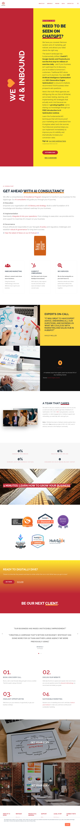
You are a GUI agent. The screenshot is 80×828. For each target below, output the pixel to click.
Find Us (17, 803)
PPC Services (31, 815)
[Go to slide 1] (38, 636)
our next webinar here (57, 141)
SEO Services (31, 802)
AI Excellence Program (32, 197)
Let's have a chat (50, 152)
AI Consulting (31, 806)
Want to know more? (51, 157)
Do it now (9, 565)
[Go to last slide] (2, 617)
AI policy (43, 227)
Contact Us (70, 3)
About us (18, 800)
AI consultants (20, 200)
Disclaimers (56, 800)
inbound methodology (67, 666)
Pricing (57, 3)
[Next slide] (78, 617)
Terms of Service (58, 805)
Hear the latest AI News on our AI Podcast (21, 233)
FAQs (42, 800)
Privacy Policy (57, 803)
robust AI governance (18, 229)
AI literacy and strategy (37, 206)
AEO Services (31, 804)
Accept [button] (67, 824)
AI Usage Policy (57, 809)
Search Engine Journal (53, 361)
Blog (63, 3)
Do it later (20, 565)
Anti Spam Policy (57, 807)
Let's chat (18, 805)
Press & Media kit (20, 807)
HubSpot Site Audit (32, 813)
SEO (57, 395)
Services (49, 3)
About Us (41, 3)
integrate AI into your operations (24, 216)
